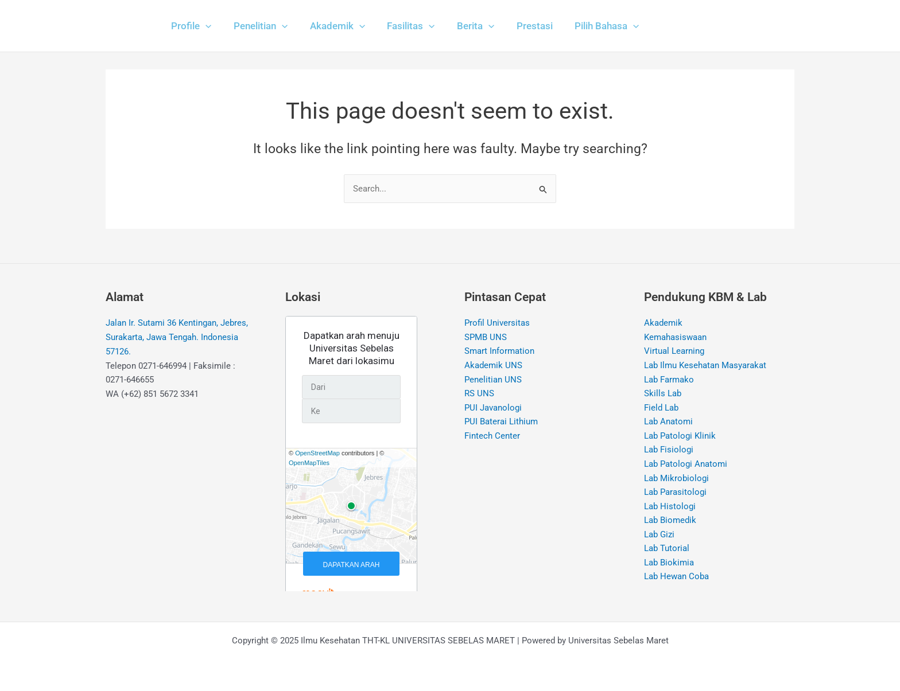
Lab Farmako (669, 380)
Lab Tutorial (666, 550)
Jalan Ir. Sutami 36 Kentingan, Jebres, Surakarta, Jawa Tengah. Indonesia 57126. (177, 337)
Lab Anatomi (668, 422)
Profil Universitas (497, 323)
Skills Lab (662, 394)
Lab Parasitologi (675, 494)
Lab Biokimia (669, 564)
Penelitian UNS (493, 380)
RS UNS (479, 394)
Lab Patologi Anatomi (685, 465)
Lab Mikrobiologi (676, 479)
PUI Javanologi (493, 408)
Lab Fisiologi (668, 451)
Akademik (663, 323)
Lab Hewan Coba (676, 578)
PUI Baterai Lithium (501, 422)
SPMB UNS (485, 337)
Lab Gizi (659, 536)
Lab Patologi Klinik (680, 437)
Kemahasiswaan (675, 337)
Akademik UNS (493, 366)
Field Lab (661, 408)
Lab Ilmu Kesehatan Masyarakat (705, 366)
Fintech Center (492, 437)
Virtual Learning (674, 351)
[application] (204, 26)
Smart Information (499, 351)
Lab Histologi (670, 507)
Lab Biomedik (670, 522)
